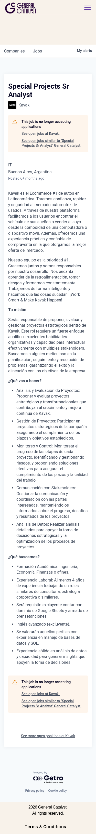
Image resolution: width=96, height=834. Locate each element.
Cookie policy (57, 790)
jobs (37, 51)
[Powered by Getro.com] (48, 778)
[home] (35, 8)
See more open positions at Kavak (48, 736)
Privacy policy (34, 790)
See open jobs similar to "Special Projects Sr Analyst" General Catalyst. (51, 143)
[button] (87, 8)
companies (14, 51)
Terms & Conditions (45, 826)
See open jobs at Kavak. (41, 133)
